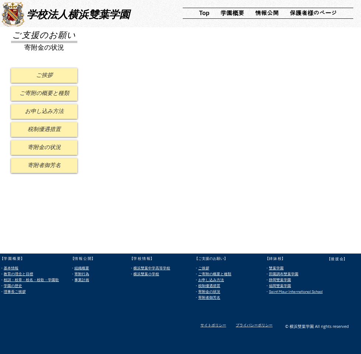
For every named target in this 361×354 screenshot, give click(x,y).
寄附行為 (81, 274)
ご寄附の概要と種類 (214, 274)
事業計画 (81, 280)
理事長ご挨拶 (15, 292)
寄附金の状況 (209, 292)
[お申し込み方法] (44, 111)
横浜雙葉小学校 (146, 274)
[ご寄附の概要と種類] (44, 93)
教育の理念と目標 (18, 274)
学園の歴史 (13, 286)
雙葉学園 (276, 268)
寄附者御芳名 (209, 298)
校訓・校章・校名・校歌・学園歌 (31, 280)
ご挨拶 (203, 268)
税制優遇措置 (209, 286)
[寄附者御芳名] (44, 165)
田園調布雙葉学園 (283, 274)
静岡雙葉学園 (280, 280)
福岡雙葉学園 (280, 286)
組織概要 (81, 268)
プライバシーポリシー (254, 325)
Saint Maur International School (296, 292)
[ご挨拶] (44, 75)
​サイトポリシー (213, 325)
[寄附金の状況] (44, 147)
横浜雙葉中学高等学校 (151, 268)
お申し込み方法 (211, 280)
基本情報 (11, 268)
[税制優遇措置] (44, 129)
